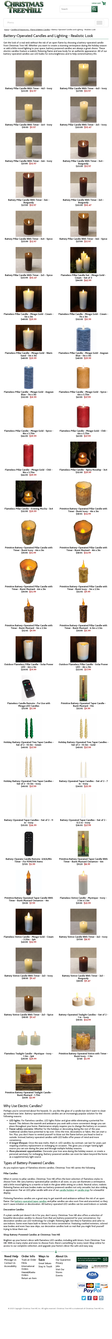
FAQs (24, 1263)
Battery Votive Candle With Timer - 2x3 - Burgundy (83, 977)
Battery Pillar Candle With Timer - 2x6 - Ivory (28, 161)
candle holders (67, 1190)
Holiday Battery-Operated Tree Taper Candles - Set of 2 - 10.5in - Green (29, 743)
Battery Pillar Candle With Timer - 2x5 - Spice (28, 275)
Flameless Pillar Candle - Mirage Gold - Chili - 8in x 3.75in (28, 471)
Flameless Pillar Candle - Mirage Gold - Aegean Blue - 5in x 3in (83, 354)
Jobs (58, 1266)
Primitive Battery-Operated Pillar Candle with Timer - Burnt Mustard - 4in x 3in (83, 548)
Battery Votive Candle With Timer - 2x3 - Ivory (29, 975)
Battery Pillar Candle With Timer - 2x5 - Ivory (83, 124)
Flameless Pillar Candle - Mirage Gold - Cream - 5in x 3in (29, 315)
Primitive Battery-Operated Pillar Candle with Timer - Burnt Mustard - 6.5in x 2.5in (83, 626)
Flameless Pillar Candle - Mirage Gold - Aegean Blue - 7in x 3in (29, 393)
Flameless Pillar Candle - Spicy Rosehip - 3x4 (83, 470)
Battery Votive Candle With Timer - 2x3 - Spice (28, 1014)
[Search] (75, 9)
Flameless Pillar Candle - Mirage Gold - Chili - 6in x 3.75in (83, 432)
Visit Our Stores (60, 1271)
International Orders (27, 1267)
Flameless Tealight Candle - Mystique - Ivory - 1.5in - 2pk (28, 1054)
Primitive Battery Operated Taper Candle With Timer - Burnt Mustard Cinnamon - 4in (29, 899)
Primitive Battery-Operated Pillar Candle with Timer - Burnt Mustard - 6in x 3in (28, 587)
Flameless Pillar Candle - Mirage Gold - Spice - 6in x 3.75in (83, 393)
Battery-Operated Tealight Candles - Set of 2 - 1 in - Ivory (83, 1015)
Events (59, 1275)
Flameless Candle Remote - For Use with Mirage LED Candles (28, 704)
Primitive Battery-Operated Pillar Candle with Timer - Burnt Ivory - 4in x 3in (83, 510)
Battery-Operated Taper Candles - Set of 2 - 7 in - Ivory (83, 782)
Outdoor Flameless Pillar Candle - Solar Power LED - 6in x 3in (28, 665)
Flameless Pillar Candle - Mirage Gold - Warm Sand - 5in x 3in (28, 354)
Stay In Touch (45, 1266)
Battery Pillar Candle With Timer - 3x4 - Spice (28, 239)
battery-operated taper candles (31, 1201)
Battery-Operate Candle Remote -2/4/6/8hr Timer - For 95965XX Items (29, 860)
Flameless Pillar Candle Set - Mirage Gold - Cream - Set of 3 (83, 276)
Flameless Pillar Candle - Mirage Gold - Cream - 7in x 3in (83, 315)
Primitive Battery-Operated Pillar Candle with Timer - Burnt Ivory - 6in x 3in (28, 548)
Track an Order (28, 1259)
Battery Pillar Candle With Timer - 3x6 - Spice (83, 239)
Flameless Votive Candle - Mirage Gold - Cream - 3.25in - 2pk (29, 938)
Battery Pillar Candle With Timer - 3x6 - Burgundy (28, 201)
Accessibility (10, 1266)
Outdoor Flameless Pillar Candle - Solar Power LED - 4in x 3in (83, 665)
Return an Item (29, 1278)
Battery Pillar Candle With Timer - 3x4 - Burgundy (83, 162)
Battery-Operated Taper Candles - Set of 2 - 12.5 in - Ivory (83, 821)
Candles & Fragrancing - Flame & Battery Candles (30, 29)
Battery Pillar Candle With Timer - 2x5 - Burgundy (83, 201)
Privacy (59, 1263)
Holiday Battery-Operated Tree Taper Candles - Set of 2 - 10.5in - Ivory (29, 782)
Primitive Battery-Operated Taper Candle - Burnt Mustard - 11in (83, 704)
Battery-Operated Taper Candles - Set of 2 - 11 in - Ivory (28, 821)
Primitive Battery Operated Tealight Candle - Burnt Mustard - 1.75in (28, 1093)
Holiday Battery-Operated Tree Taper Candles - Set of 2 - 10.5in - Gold (83, 743)
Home (6, 29)
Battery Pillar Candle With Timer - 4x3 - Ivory (28, 88)
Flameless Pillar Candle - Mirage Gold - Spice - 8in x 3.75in (28, 432)
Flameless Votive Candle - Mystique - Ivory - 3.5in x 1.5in (83, 899)
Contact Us (9, 1263)
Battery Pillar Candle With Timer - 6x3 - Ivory (83, 88)
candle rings (83, 1190)
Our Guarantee (63, 1259)
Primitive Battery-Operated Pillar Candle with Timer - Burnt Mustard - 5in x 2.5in (28, 626)
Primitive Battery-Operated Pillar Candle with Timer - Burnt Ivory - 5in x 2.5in (83, 587)
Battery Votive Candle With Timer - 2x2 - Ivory (83, 937)
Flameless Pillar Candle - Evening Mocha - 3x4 (29, 508)
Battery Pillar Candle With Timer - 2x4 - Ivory (28, 124)
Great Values (44, 1263)
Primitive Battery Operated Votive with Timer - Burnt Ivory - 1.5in (83, 1054)
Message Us (10, 1259)
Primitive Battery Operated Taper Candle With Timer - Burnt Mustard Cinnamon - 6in (83, 860)
